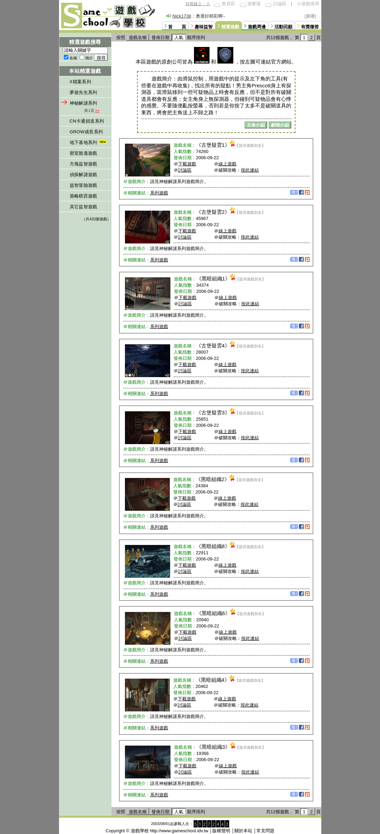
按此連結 (250, 170)
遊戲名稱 (138, 37)
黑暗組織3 (213, 747)
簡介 (89, 58)
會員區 (228, 3)
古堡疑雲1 (213, 145)
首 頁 (177, 26)
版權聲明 (221, 830)
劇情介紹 (280, 125)
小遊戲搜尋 (308, 3)
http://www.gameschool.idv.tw (179, 830)
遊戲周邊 (257, 26)
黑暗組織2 (212, 479)
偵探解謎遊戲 (83, 174)
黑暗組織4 (212, 680)
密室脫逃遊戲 (83, 153)
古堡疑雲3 (213, 412)
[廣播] (310, 16)
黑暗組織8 (213, 546)
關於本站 (243, 830)
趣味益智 (204, 26)
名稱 (73, 58)
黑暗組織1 (213, 278)
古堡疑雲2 (213, 212)
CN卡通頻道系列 (87, 121)
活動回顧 (283, 26)
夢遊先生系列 (83, 92)
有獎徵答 (310, 26)
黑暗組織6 (213, 613)
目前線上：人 (197, 3)
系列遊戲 (159, 192)
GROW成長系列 (86, 131)
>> (97, 110)
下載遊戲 (187, 163)
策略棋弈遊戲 (83, 196)
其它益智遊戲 (83, 206)
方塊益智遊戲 (83, 163)
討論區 (279, 3)
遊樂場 (254, 3)
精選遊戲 (230, 26)
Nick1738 (182, 16)
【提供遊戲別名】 (250, 145)
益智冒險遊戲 (83, 185)
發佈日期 (160, 37)
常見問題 (265, 830)
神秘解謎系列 (83, 103)
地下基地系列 (89, 142)
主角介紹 (256, 125)
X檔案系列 (80, 81)
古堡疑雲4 (213, 345)
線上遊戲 (227, 163)
